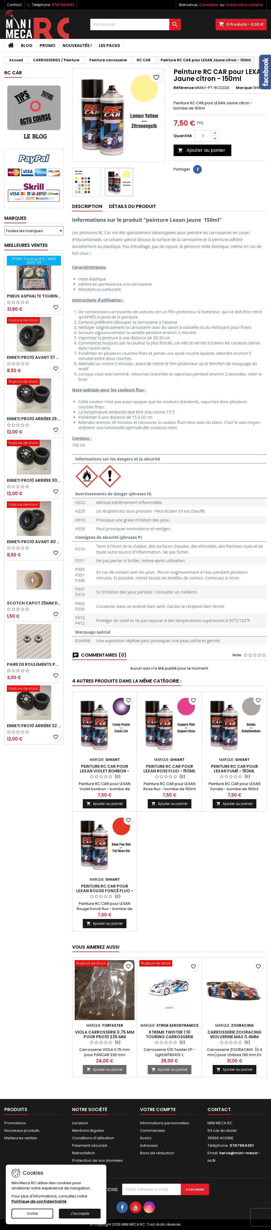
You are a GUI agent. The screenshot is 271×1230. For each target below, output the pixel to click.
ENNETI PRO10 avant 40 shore (34, 541)
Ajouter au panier (201, 150)
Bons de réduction (157, 1153)
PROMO (47, 45)
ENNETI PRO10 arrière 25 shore (34, 418)
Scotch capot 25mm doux (34, 603)
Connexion (208, 4)
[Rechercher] (135, 24)
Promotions (15, 1123)
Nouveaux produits (21, 1130)
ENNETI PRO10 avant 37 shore (34, 357)
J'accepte (79, 1213)
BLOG (26, 45)
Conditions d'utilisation (93, 1138)
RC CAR (13, 72)
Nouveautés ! (77, 45)
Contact (14, 4)
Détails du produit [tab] (132, 206)
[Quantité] (203, 136)
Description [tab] (87, 206)
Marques (15, 218)
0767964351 (63, 4)
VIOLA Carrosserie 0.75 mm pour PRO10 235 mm (104, 1034)
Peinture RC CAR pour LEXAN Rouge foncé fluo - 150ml (104, 890)
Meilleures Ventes (26, 245)
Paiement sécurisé (89, 1145)
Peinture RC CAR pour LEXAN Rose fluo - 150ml (169, 768)
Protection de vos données (97, 1160)
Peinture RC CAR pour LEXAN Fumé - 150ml (234, 768)
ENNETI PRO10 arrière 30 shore (34, 480)
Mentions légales (88, 1130)
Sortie (32, 1213)
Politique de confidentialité (38, 1201)
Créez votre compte (244, 4)
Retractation (83, 1153)
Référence (184, 87)
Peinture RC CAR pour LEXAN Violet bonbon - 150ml (104, 770)
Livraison (80, 1123)
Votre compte (158, 1109)
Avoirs (145, 1138)
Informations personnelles (164, 1123)
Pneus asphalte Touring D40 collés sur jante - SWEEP (34, 296)
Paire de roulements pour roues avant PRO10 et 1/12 (34, 664)
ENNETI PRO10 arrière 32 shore (34, 725)
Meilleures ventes (20, 1138)
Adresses (149, 1145)
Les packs (109, 45)
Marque (244, 87)
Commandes (152, 1130)
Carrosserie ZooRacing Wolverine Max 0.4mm (234, 1034)
